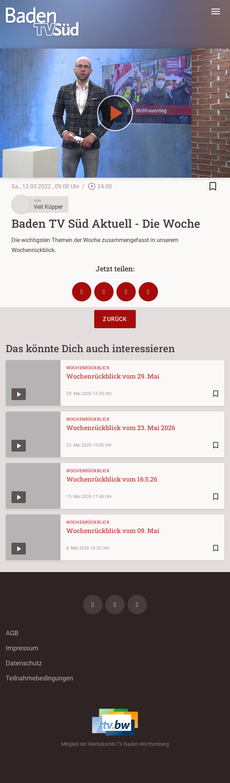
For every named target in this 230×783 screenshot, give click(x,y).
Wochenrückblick (88, 368)
